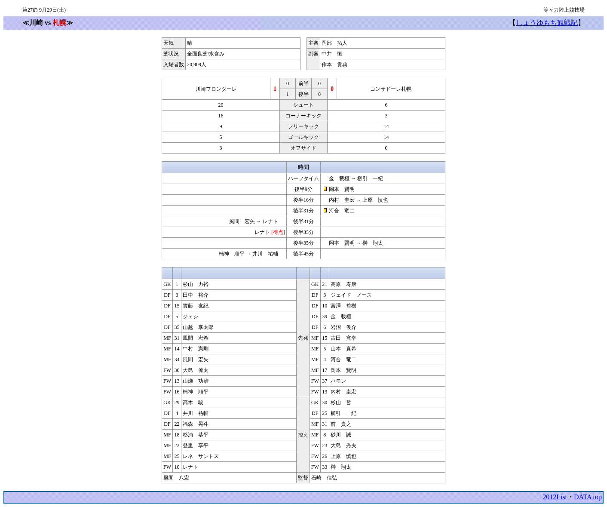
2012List (555, 497)
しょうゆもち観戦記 (547, 22)
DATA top (588, 497)
